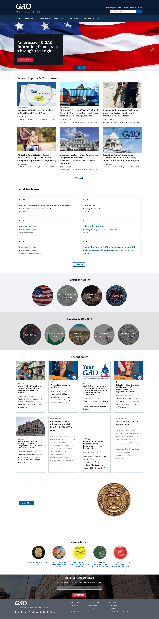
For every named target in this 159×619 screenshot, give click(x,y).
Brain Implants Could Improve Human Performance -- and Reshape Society (93, 445)
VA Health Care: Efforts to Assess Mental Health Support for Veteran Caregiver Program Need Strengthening (36, 158)
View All (79, 178)
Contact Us (74, 605)
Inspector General (76, 609)
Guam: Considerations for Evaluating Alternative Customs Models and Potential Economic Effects (120, 113)
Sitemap (90, 612)
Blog (140, 8)
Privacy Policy (92, 605)
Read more (25, 59)
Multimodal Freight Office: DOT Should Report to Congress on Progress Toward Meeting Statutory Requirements (79, 113)
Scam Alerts (113, 605)
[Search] (123, 11)
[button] (152, 48)
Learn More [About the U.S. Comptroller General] (27, 503)
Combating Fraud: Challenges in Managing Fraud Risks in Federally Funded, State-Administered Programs (121, 158)
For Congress (111, 8)
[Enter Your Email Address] (79, 588)
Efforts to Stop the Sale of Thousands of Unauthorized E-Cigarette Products (127, 388)
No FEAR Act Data (115, 609)
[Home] (36, 605)
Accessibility (92, 609)
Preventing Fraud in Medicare (60, 386)
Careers (133, 8)
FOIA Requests (114, 602)
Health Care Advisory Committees (120, 612)
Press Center (123, 8)
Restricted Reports (77, 612)
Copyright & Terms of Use (96, 602)
